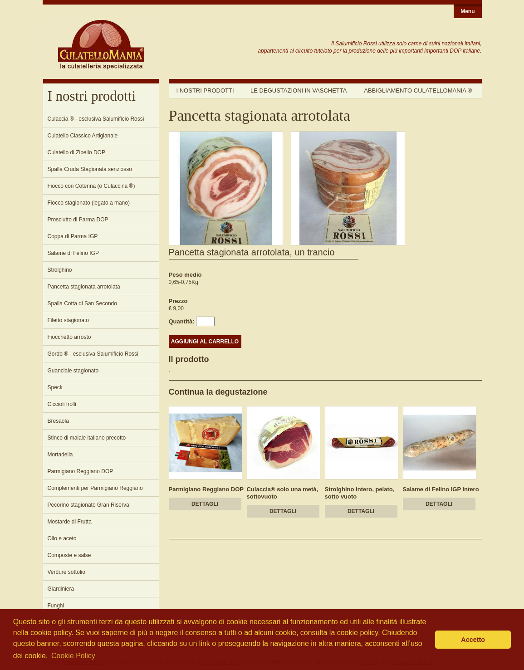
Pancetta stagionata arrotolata (84, 287)
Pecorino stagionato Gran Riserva (88, 505)
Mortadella (60, 454)
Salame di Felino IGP (73, 253)
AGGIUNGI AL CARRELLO (205, 341)
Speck (55, 387)
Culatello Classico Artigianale (83, 135)
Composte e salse (69, 555)
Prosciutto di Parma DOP (78, 219)
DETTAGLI (204, 504)
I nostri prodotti (205, 90)
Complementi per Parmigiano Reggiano (95, 488)
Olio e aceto (62, 538)
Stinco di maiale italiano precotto (87, 438)
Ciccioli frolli (62, 404)
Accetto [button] (473, 639)
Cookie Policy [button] (73, 656)
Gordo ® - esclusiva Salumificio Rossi (93, 354)
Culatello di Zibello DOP (76, 152)
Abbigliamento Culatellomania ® (418, 90)
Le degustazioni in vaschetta (298, 90)
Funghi (56, 605)
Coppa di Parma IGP (73, 236)
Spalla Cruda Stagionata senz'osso (90, 169)
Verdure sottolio (66, 572)
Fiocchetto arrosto (69, 337)
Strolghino (60, 270)
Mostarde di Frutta (70, 521)
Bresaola (58, 421)
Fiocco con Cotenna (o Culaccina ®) (91, 186)
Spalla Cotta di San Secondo (82, 303)
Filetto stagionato (68, 320)
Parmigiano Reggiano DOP (80, 471)
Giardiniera (61, 589)
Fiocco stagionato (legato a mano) (89, 203)
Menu (467, 11)
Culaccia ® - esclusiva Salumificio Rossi (96, 119)
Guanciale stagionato (73, 370)
